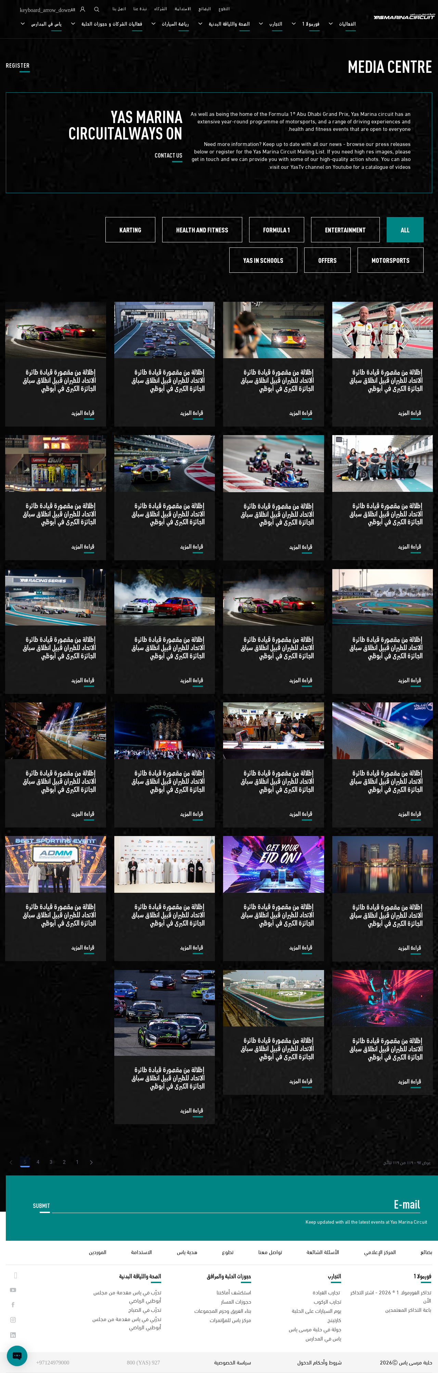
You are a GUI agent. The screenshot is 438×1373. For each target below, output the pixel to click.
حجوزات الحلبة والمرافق (229, 1277)
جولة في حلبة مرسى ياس (315, 1329)
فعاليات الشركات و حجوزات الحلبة (111, 24)
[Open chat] (17, 1356)
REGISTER (18, 67)
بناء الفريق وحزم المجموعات (222, 1310)
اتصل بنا (119, 9)
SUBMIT (41, 1206)
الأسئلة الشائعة (323, 1251)
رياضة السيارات (174, 24)
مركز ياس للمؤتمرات (230, 1319)
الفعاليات (347, 24)
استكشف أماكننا (234, 1292)
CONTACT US (168, 157)
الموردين (97, 1251)
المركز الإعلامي (380, 1251)
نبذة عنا (140, 9)
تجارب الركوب (327, 1301)
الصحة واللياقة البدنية (228, 24)
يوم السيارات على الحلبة (316, 1310)
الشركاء (160, 9)
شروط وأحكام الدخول (319, 1362)
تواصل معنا (270, 1251)
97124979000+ (52, 1362)
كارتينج (334, 1319)
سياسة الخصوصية (232, 1362)
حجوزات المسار (236, 1301)
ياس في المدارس (46, 24)
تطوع (227, 1251)
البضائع (204, 9)
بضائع (426, 1251)
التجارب (275, 24)
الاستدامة (183, 9)
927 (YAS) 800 (143, 1362)
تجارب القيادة (327, 1292)
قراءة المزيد (409, 414)
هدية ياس (187, 1251)
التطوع (224, 9)
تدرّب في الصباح (144, 1309)
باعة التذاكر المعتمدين (408, 1309)
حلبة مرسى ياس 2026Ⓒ (406, 1362)
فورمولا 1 (310, 24)
